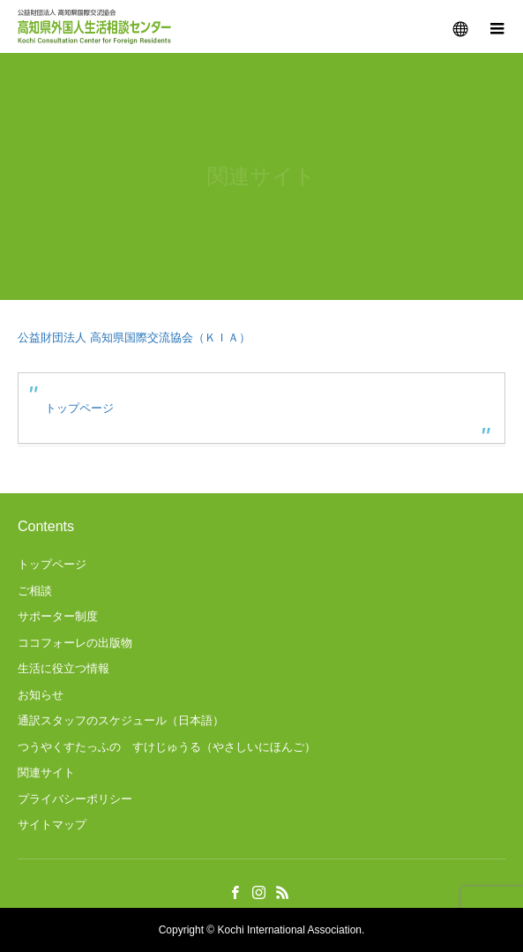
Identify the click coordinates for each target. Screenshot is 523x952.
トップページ (79, 408)
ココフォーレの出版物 (75, 642)
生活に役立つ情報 (63, 668)
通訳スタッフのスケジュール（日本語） (121, 720)
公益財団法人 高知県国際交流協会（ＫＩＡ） (134, 337)
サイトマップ (52, 824)
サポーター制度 (58, 616)
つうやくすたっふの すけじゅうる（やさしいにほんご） (167, 746)
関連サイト (46, 772)
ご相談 (35, 590)
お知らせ (41, 694)
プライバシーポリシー (75, 799)
